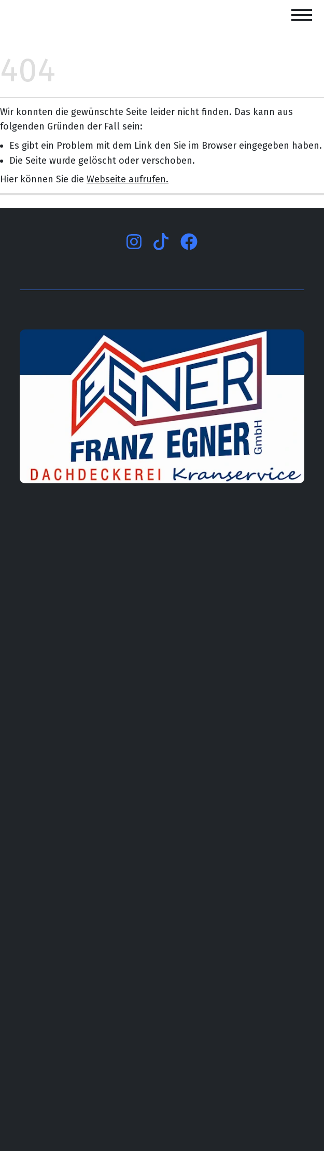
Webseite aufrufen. (127, 179)
